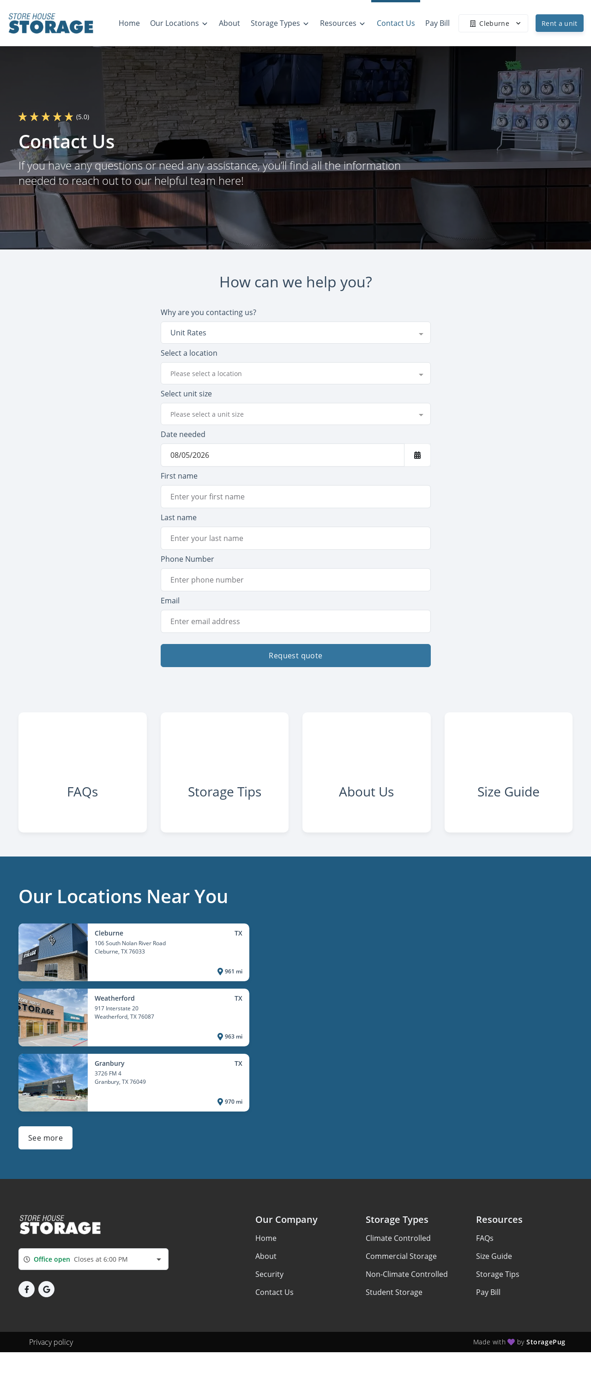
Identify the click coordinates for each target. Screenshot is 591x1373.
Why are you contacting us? (208, 312)
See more (45, 1144)
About (266, 1262)
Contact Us (274, 1298)
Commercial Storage (401, 1262)
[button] (26, 1295)
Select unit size (186, 394)
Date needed (183, 434)
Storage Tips (497, 1280)
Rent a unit (560, 23)
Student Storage (394, 1298)
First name (179, 476)
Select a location (189, 353)
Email (170, 600)
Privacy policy (51, 1348)
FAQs (485, 1244)
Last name (179, 517)
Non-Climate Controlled (407, 1280)
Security (269, 1280)
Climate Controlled (398, 1244)
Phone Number (187, 559)
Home (266, 1244)
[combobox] (296, 333)
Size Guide (494, 1262)
